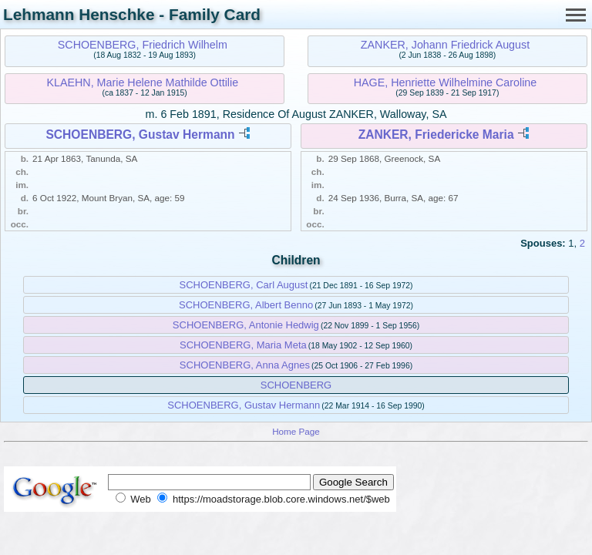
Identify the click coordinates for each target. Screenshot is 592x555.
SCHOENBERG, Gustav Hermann (139, 134)
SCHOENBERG (296, 385)
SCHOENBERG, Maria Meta (243, 345)
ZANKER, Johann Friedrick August (445, 45)
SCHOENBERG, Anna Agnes (245, 365)
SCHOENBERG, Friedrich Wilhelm (142, 45)
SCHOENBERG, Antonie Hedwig (246, 325)
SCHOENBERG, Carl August (244, 285)
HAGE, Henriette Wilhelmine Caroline (445, 82)
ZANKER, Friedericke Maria (436, 134)
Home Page (296, 431)
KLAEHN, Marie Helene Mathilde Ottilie (142, 82)
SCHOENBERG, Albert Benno (246, 305)
